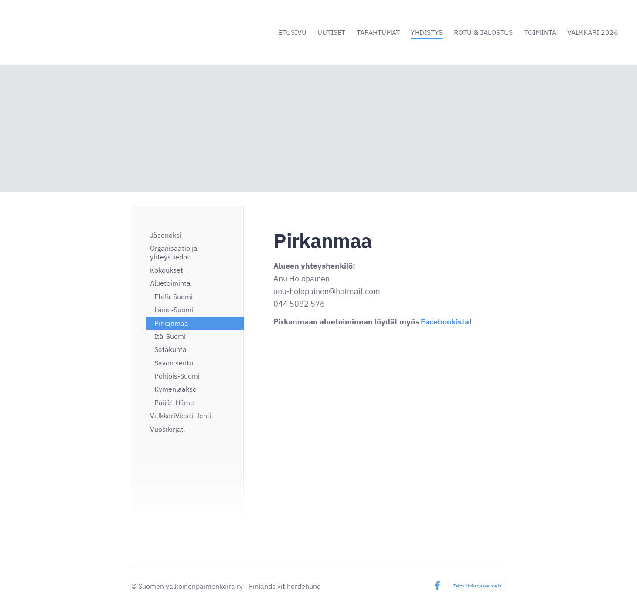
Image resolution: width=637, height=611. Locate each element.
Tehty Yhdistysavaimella (477, 586)
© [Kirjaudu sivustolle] (134, 586)
